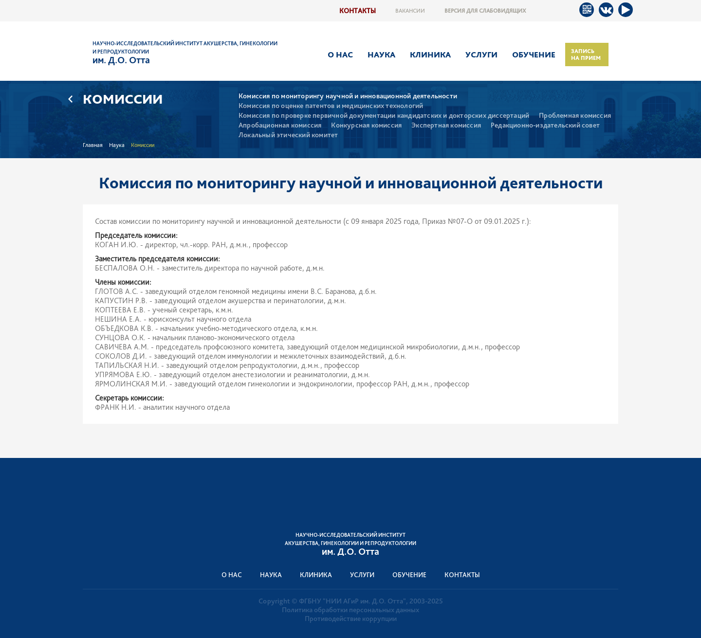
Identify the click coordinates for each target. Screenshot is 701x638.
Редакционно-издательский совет (545, 125)
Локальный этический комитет (288, 135)
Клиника (430, 54)
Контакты (357, 10)
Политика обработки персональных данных (350, 609)
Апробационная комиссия (280, 125)
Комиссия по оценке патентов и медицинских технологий (331, 105)
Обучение (533, 54)
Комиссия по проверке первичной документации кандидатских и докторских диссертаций (384, 115)
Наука (381, 54)
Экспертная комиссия (446, 125)
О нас (340, 54)
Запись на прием (586, 54)
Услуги (481, 54)
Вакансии (410, 10)
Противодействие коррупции (351, 618)
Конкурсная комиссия (366, 125)
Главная (93, 145)
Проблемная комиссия (575, 115)
